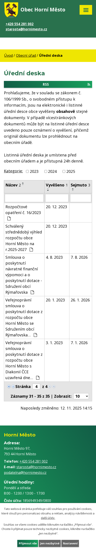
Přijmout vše (28, 543)
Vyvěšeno (57, 185)
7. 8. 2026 (79, 257)
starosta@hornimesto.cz (26, 29)
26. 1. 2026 (80, 300)
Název (13, 185)
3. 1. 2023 (54, 342)
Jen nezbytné (49, 543)
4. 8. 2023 (54, 257)
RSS (66, 84)
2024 (52, 171)
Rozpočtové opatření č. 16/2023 (23, 212)
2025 (70, 171)
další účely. (48, 518)
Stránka (23, 386)
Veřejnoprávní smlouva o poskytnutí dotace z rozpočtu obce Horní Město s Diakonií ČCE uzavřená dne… (24, 360)
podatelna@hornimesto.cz (25, 472)
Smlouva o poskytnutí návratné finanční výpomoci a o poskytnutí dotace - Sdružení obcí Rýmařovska (23, 275)
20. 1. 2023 (55, 300)
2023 (34, 171)
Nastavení (70, 543)
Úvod (8, 55)
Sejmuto (80, 185)
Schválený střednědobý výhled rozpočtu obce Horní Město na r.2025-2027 (23, 238)
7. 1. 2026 (79, 342)
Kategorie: (13, 170)
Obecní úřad (26, 55)
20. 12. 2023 (56, 206)
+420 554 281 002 (20, 24)
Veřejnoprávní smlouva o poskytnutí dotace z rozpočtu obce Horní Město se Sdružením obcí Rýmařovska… (24, 317)
